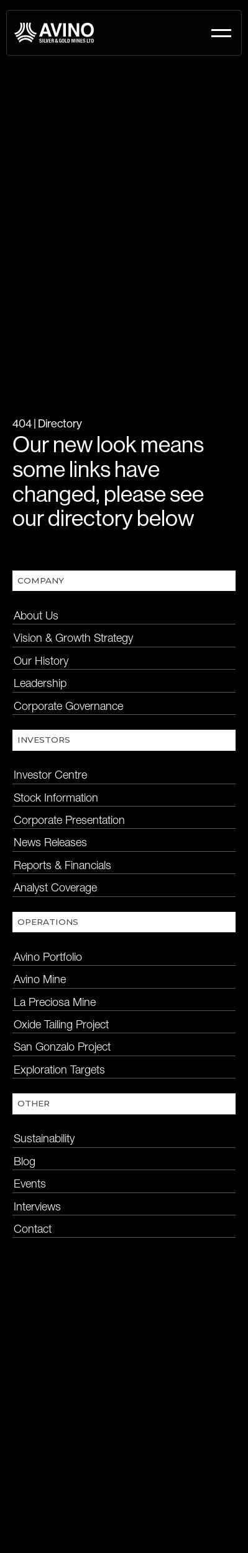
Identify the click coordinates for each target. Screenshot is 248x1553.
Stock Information (56, 797)
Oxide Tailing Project (61, 1024)
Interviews (37, 1206)
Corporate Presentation (69, 820)
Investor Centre (50, 775)
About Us (36, 615)
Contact (33, 1229)
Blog (24, 1161)
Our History (41, 661)
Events (30, 1183)
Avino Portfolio (48, 957)
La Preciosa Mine (55, 1002)
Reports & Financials (62, 865)
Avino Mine (40, 979)
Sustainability (44, 1138)
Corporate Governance (68, 706)
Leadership (40, 683)
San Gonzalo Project (62, 1046)
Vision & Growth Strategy (73, 638)
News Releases (50, 842)
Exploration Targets (59, 1069)
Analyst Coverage (55, 887)
